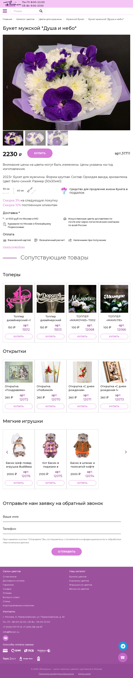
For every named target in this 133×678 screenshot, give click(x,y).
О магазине (10, 576)
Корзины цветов (79, 580)
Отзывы (7, 593)
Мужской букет (75, 19)
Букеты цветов (77, 576)
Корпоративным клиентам (18, 605)
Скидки (7, 588)
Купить (40, 153)
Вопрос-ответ (11, 597)
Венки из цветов (79, 588)
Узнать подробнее (14, 247)
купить (19, 336)
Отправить (66, 551)
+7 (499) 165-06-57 (32, 626)
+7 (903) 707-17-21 (12, 626)
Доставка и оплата (13, 580)
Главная (7, 19)
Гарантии (8, 584)
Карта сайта (84, 673)
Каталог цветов (25, 19)
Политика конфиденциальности (56, 673)
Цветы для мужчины (50, 19)
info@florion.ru (11, 631)
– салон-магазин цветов (65, 669)
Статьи (6, 601)
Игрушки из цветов (80, 584)
